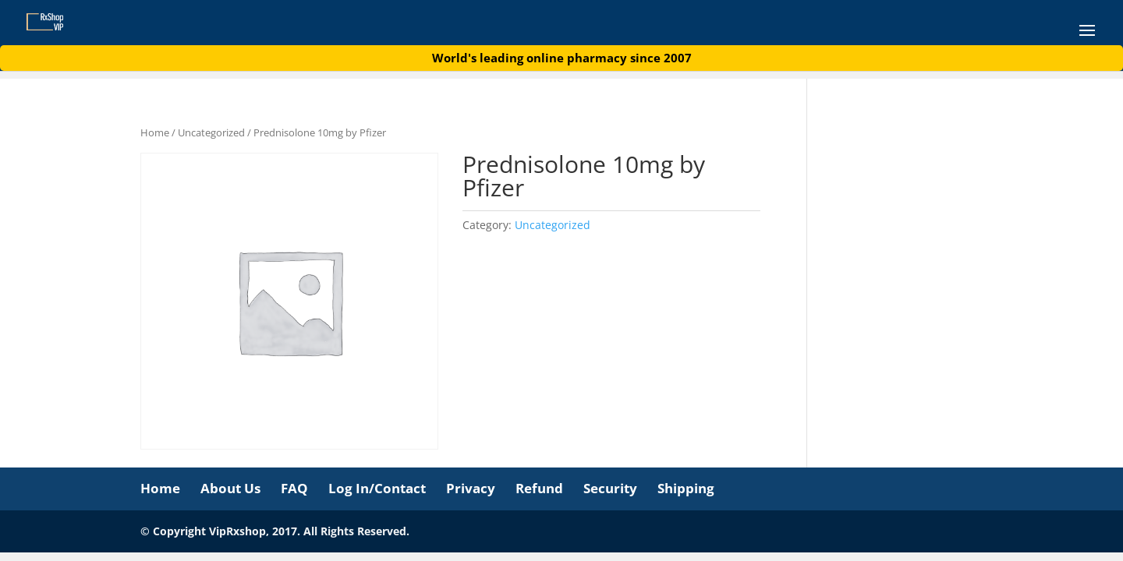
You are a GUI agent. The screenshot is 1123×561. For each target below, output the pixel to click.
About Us (230, 488)
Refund (539, 488)
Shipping (685, 488)
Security (610, 488)
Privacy (470, 488)
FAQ (294, 488)
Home (154, 132)
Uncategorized (211, 132)
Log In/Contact (377, 488)
